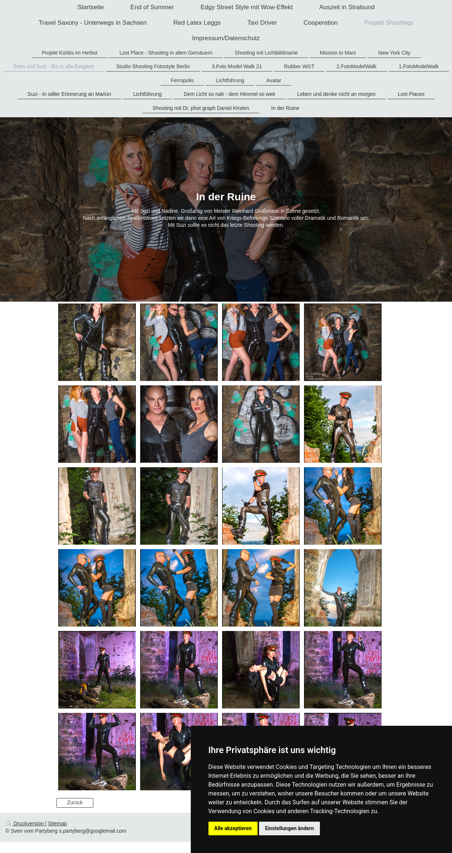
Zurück (75, 802)
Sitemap (57, 823)
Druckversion (25, 823)
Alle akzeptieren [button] (233, 828)
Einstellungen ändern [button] (289, 828)
